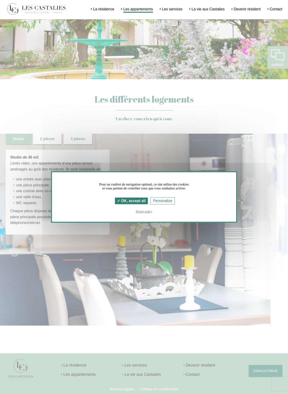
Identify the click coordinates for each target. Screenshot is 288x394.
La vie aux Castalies (208, 9)
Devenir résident (247, 9)
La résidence (103, 9)
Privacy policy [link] (144, 211)
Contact (276, 9)
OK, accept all (131, 201)
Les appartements (138, 9)
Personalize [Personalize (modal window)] (162, 201)
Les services (172, 9)
